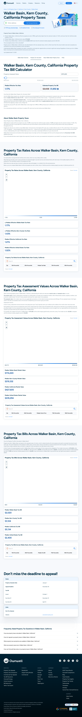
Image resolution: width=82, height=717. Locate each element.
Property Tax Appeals (9, 670)
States (39, 668)
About (50, 670)
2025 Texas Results (67, 670)
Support (68, 693)
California (20, 9)
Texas (39, 681)
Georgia (40, 674)
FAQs (67, 698)
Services (6, 668)
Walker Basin (35, 9)
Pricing (50, 672)
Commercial (25, 674)
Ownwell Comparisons (68, 672)
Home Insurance (8, 681)
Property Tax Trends (67, 681)
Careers (50, 674)
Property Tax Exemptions (10, 672)
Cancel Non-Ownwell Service (70, 689)
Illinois (39, 677)
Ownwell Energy (8, 679)
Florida (39, 672)
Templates (65, 685)
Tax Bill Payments (8, 677)
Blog (63, 674)
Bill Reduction (7, 683)
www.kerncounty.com (48, 614)
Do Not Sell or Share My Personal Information (13, 708)
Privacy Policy (6, 706)
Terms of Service (13, 706)
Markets (24, 668)
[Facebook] (60, 660)
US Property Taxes (12, 9)
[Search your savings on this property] (75, 261)
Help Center (69, 696)
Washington (41, 683)
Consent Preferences (8, 710)
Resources (65, 668)
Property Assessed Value (11, 74)
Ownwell (75, 170)
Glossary (64, 687)
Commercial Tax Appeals (10, 674)
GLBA (18, 706)
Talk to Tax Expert (8, 685)
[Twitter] (73, 660)
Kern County (27, 9)
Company (51, 668)
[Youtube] (77, 660)
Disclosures (28, 706)
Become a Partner (53, 677)
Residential (25, 670)
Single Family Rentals (27, 672)
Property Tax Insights (68, 679)
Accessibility (22, 706)
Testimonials (65, 683)
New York (40, 679)
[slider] (5, 78)
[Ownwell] (9, 3)
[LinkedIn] (64, 660)
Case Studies (65, 677)
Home (5, 9)
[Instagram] (69, 660)
